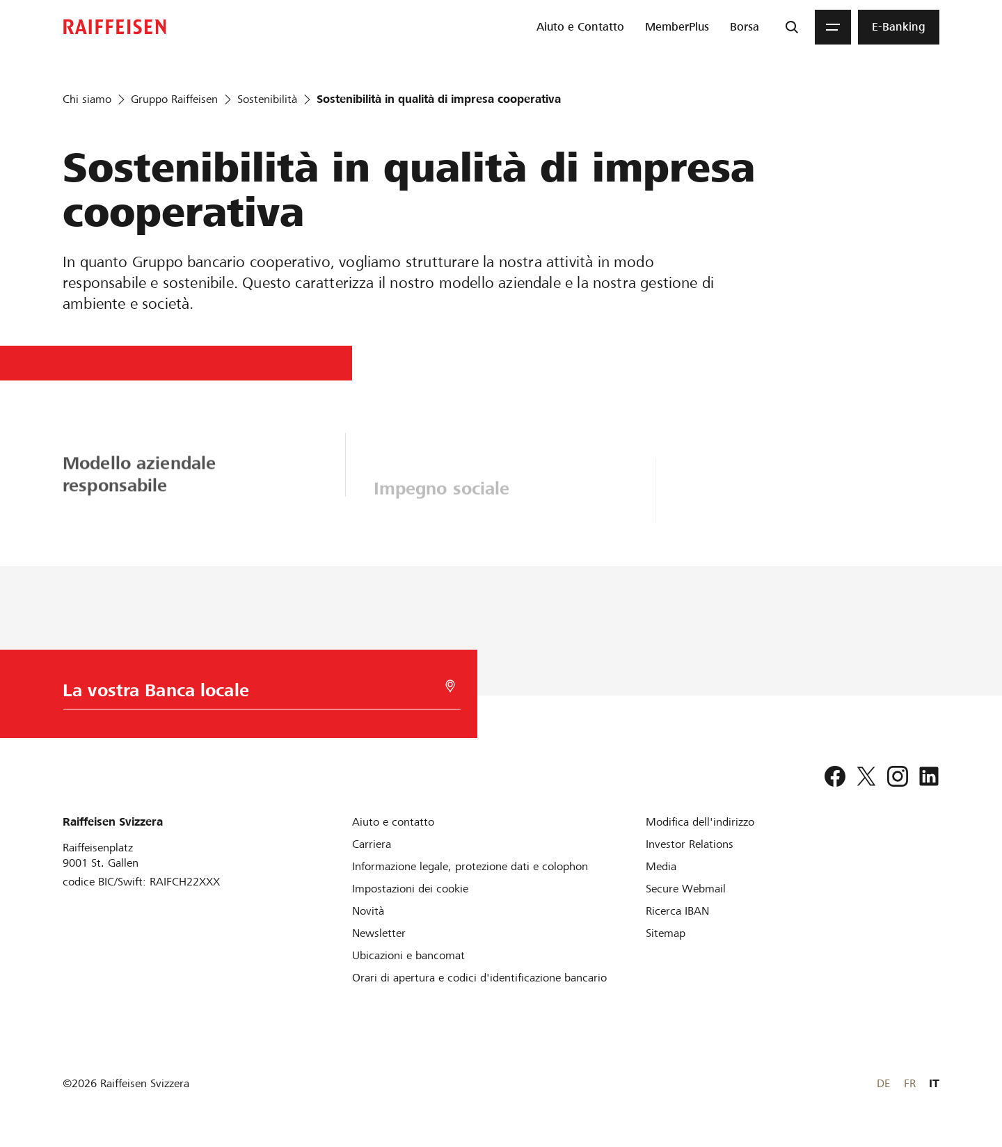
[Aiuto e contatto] (393, 821)
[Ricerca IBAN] (677, 910)
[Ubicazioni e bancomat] (408, 955)
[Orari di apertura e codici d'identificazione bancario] (479, 977)
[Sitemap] (665, 933)
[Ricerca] (791, 27)
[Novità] (368, 910)
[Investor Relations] (689, 844)
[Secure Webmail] (686, 888)
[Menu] (833, 27)
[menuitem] (580, 27)
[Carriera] (371, 844)
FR (910, 1083)
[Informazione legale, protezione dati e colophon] (470, 866)
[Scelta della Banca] (240, 694)
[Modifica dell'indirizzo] (700, 821)
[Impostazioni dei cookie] (410, 888)
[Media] (661, 866)
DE (883, 1083)
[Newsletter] (379, 933)
